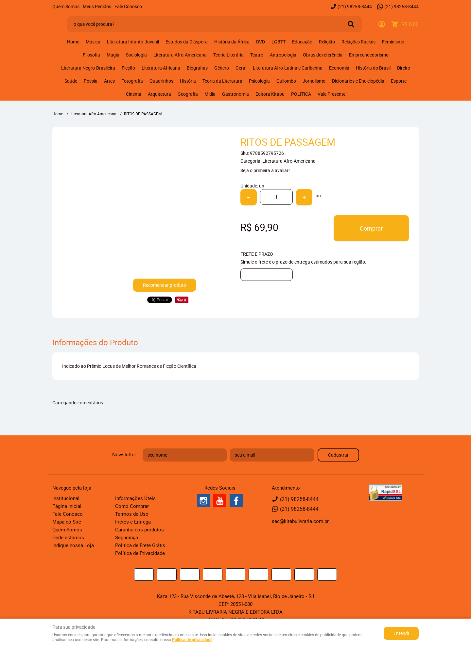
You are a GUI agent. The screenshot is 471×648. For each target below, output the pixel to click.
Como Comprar (132, 506)
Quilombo (286, 81)
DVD (260, 42)
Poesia (90, 81)
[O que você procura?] (351, 24)
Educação (302, 42)
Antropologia (283, 55)
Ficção (128, 68)
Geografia (188, 94)
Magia (113, 55)
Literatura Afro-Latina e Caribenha (288, 68)
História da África (232, 42)
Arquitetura (159, 94)
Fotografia (132, 81)
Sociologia (136, 55)
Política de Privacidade (140, 553)
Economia (339, 68)
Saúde (70, 81)
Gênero (221, 68)
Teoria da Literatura (222, 81)
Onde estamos (68, 537)
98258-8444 (355, 6)
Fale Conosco (128, 6)
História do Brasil (373, 68)
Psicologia (259, 81)
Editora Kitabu (270, 94)
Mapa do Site (66, 521)
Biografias (197, 68)
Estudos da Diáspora (187, 42)
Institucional (65, 498)
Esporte (399, 81)
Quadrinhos (161, 81)
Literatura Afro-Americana (180, 55)
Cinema (133, 94)
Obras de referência (322, 55)
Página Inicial (66, 506)
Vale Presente (331, 94)
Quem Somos (65, 6)
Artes (109, 81)
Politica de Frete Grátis (140, 545)
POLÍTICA (301, 94)
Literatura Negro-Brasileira (88, 68)
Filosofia (91, 55)
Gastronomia (235, 94)
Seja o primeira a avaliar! (265, 170)
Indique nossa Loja (73, 545)
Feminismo (393, 42)
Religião (327, 42)
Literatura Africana (161, 68)
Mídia (210, 94)
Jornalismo (314, 81)
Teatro (256, 55)
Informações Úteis (135, 498)
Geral (241, 68)
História (188, 81)
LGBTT (278, 42)
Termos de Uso (131, 513)
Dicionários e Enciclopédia (358, 81)
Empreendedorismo (369, 55)
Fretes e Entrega (133, 521)
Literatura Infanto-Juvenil (133, 42)
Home (73, 42)
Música (93, 42)
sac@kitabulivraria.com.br (300, 521)
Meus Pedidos (97, 6)
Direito (403, 68)
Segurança (126, 537)
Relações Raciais (358, 42)
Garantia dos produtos (139, 529)
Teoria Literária (228, 55)
